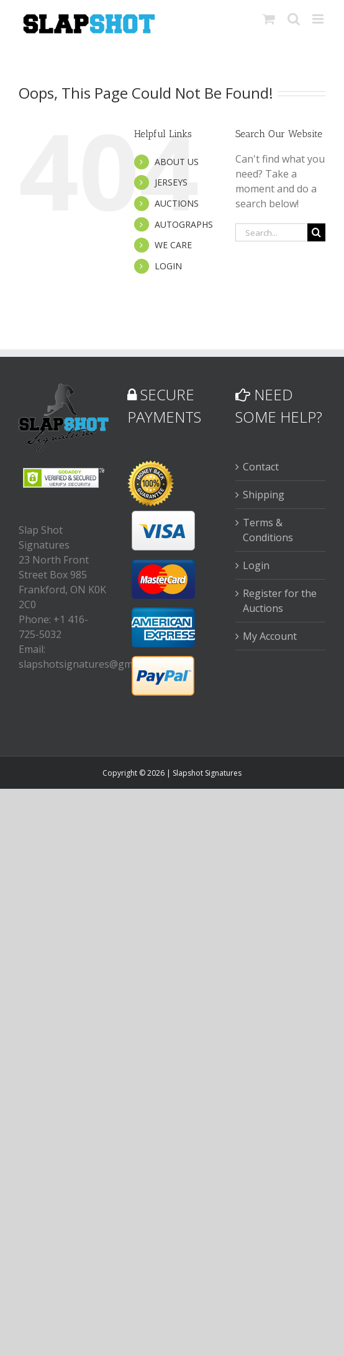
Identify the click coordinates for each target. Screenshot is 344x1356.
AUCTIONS (177, 203)
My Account (270, 636)
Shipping (263, 494)
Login (256, 565)
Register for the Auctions (280, 600)
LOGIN (168, 266)
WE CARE (173, 245)
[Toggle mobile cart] (269, 18)
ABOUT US (177, 162)
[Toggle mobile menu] (318, 18)
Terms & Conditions (268, 530)
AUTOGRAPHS (184, 224)
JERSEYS (171, 182)
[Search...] (271, 232)
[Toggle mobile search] (293, 18)
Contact (261, 467)
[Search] (316, 232)
